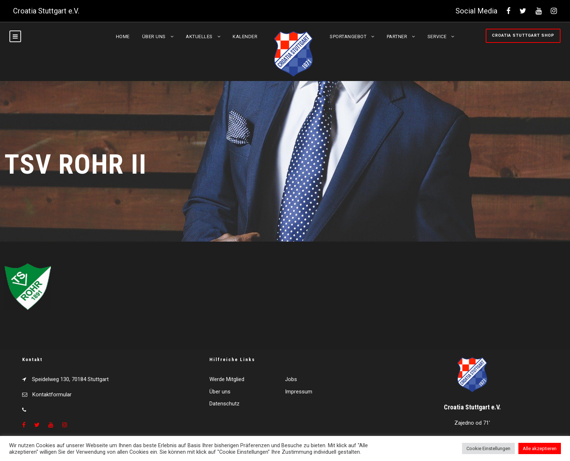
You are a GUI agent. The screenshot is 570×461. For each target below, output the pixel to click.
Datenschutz (224, 403)
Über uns (154, 36)
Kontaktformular (52, 394)
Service (437, 36)
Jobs (291, 379)
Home (123, 36)
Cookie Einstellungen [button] (488, 448)
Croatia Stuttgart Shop (523, 35)
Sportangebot (348, 36)
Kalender (245, 36)
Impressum (298, 391)
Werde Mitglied (226, 379)
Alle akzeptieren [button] (540, 448)
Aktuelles (199, 36)
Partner (397, 36)
